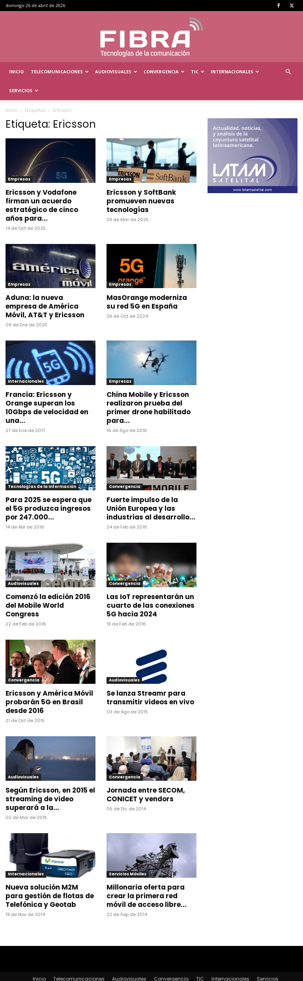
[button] (288, 72)
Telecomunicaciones (60, 71)
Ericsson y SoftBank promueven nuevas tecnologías (141, 182)
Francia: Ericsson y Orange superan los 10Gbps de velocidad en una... (47, 388)
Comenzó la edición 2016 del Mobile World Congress (48, 586)
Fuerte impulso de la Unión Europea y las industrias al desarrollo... (151, 489)
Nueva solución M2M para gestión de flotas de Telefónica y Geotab (50, 877)
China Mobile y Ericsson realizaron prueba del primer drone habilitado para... (149, 388)
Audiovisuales (116, 71)
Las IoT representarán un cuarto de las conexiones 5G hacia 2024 (151, 586)
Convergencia (164, 71)
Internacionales (235, 71)
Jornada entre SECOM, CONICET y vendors (146, 776)
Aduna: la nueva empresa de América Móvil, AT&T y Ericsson (45, 287)
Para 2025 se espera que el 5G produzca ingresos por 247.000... (49, 489)
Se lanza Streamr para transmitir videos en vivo (150, 679)
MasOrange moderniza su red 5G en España (147, 283)
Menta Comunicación (76, 973)
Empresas (19, 160)
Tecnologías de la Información (42, 468)
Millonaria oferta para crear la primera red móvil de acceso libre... (147, 877)
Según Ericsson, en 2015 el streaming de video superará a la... (50, 780)
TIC (197, 71)
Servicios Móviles (127, 855)
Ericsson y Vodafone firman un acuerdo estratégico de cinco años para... (42, 186)
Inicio (16, 71)
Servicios (23, 90)
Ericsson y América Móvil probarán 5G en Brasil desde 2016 (49, 683)
